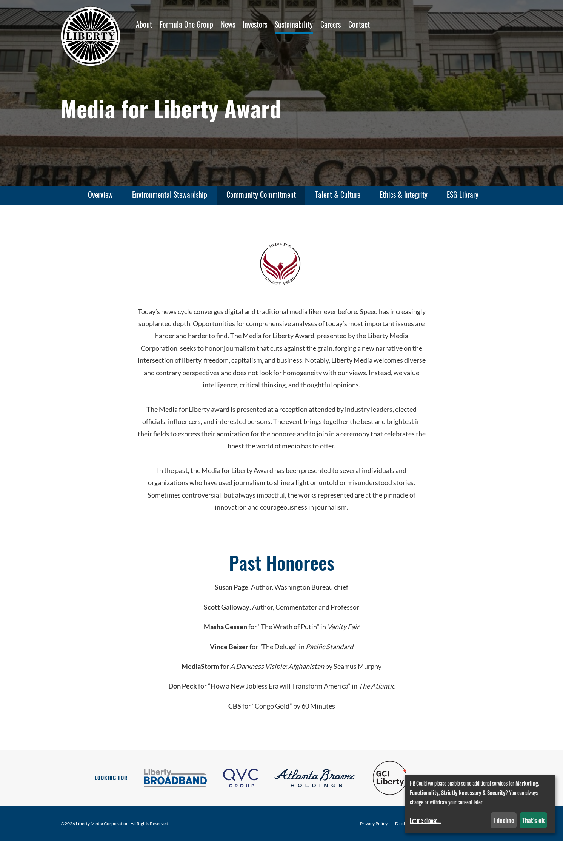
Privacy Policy (374, 823)
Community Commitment (261, 194)
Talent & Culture (337, 194)
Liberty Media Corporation (102, 823)
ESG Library (462, 194)
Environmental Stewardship (169, 194)
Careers (330, 24)
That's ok (533, 820)
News (228, 24)
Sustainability (294, 24)
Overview (100, 194)
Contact (359, 24)
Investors (255, 24)
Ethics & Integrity (404, 194)
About (144, 24)
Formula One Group (186, 24)
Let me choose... (425, 820)
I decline (503, 820)
